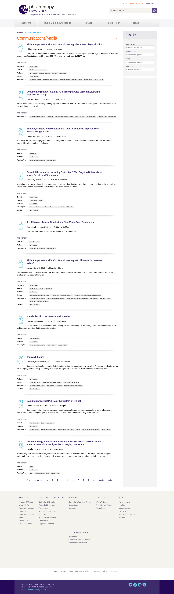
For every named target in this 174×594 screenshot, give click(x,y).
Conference (33, 70)
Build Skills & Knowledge (57, 23)
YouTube (135, 585)
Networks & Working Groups (80, 502)
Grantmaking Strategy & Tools (39, 295)
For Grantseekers (78, 532)
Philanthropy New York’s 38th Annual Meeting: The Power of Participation (64, 44)
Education (50, 116)
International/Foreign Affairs (64, 116)
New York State (34, 304)
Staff (21, 517)
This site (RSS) (144, 585)
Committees (73, 505)
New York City (34, 210)
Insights (122, 505)
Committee (100, 508)
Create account (150, 3)
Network (88, 23)
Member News (124, 502)
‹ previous (38, 480)
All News (122, 517)
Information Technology (71, 382)
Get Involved (44, 520)
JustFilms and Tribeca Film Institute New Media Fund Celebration (60, 222)
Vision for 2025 (25, 524)
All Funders (33, 73)
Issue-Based (34, 66)
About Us (26, 23)
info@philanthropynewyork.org (33, 590)
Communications (35, 382)
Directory (72, 508)
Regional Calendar (46, 524)
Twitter (130, 585)
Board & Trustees (44, 73)
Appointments (124, 508)
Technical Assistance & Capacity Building (87, 295)
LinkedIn (139, 585)
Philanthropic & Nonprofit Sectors (71, 79)
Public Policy (113, 23)
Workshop (33, 153)
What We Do (24, 505)
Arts (31, 473)
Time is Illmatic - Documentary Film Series (48, 316)
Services (22, 511)
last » (110, 480)
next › (101, 480)
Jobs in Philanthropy (127, 514)
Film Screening (34, 242)
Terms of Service (60, 571)
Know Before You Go (47, 517)
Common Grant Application (79, 540)
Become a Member (26, 508)
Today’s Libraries (35, 357)
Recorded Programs (47, 505)
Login (141, 3)
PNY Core (43, 514)
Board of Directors (26, 514)
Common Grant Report (78, 543)
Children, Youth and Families (107, 116)
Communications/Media (50, 79)
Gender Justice (90, 116)
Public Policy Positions (105, 505)
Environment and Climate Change (69, 429)
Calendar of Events (47, 502)
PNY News (123, 511)
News (136, 23)
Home (125, 3)
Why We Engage (102, 502)
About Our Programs (47, 511)
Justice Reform (51, 345)
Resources (43, 508)
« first (28, 480)
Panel (40, 200)
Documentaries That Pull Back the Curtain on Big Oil (54, 401)
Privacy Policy (73, 571)
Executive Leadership (59, 73)
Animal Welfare (34, 429)
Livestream (42, 70)
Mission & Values (26, 502)
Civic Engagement (35, 79)
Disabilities (50, 385)
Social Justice (98, 79)
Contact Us (133, 3)
